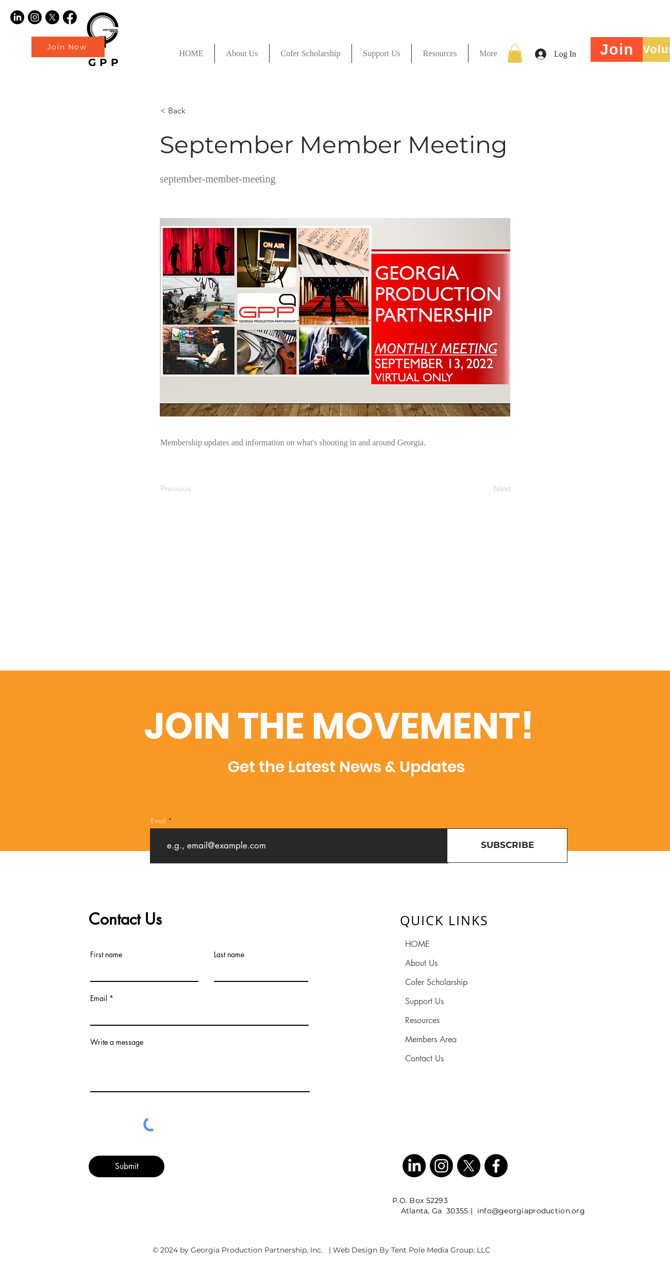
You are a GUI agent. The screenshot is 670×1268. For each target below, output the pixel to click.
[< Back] (194, 111)
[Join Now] (68, 47)
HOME (417, 944)
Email (158, 820)
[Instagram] (35, 17)
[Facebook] (70, 17)
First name (106, 954)
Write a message (116, 1042)
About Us (421, 963)
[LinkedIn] (17, 17)
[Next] (485, 488)
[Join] (617, 49)
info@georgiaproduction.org (531, 1210)
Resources (422, 1020)
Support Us (424, 1001)
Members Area (431, 1039)
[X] (52, 17)
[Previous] (194, 488)
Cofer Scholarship (436, 982)
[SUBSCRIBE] (507, 845)
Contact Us (424, 1058)
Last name (229, 954)
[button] (439, 53)
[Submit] (126, 1166)
